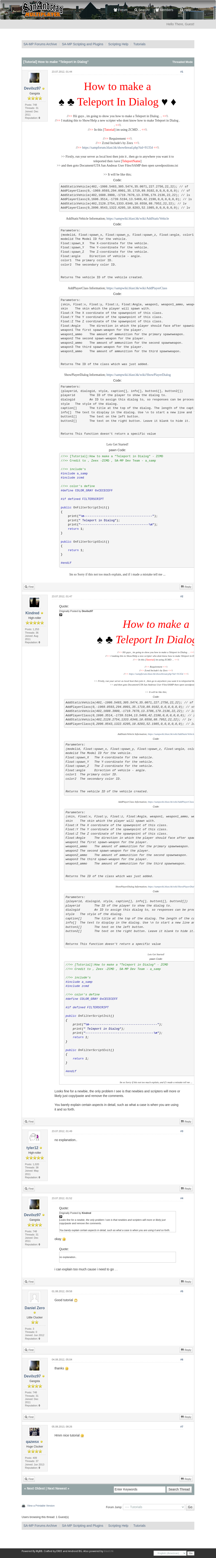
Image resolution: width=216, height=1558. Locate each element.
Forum (120, 10)
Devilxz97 (32, 88)
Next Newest (57, 1488)
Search (141, 10)
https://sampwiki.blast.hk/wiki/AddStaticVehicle (137, 218)
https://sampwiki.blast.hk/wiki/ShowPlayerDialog (138, 375)
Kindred (32, 613)
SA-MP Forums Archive (40, 44)
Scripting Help (118, 44)
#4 (181, 1198)
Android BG (75, 1551)
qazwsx (32, 1442)
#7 (181, 1426)
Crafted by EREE (53, 1551)
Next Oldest (36, 1488)
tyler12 (32, 1148)
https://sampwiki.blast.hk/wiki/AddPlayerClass (136, 288)
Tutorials (139, 44)
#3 (181, 1131)
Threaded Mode (182, 62)
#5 (181, 1291)
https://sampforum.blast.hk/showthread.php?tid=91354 (117, 147)
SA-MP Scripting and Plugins (82, 44)
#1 (181, 71)
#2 (181, 596)
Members (164, 10)
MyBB (39, 1551)
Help (185, 10)
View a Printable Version (41, 1505)
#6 (181, 1359)
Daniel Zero (35, 1308)
